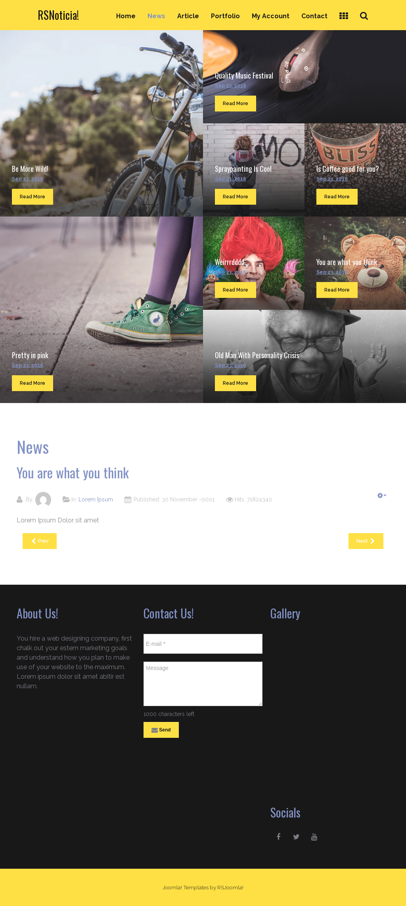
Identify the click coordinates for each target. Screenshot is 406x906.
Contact (314, 16)
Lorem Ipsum (96, 499)
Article (188, 16)
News (156, 16)
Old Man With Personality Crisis (257, 355)
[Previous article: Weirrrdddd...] (40, 541)
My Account (270, 16)
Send (161, 730)
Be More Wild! (30, 168)
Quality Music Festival (244, 75)
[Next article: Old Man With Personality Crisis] (366, 541)
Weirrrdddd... (232, 262)
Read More (32, 197)
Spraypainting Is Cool (243, 168)
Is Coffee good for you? (347, 168)
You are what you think (346, 262)
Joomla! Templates (186, 887)
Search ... (368, 8)
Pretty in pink (30, 355)
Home (126, 16)
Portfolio (225, 16)
